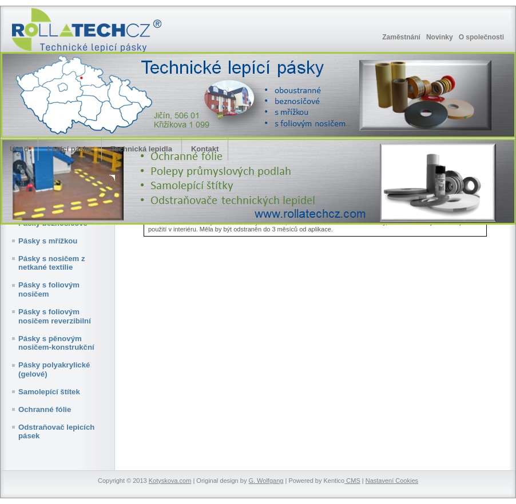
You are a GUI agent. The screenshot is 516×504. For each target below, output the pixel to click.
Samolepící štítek (49, 391)
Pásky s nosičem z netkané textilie (51, 263)
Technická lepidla (141, 149)
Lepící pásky (69, 149)
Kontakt (205, 149)
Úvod (19, 149)
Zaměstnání (401, 37)
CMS (352, 480)
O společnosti (481, 37)
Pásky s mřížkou (47, 241)
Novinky (439, 37)
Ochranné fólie (44, 409)
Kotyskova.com (170, 480)
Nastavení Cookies (392, 480)
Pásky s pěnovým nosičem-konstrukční (56, 343)
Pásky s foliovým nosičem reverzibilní (54, 316)
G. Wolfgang (265, 480)
